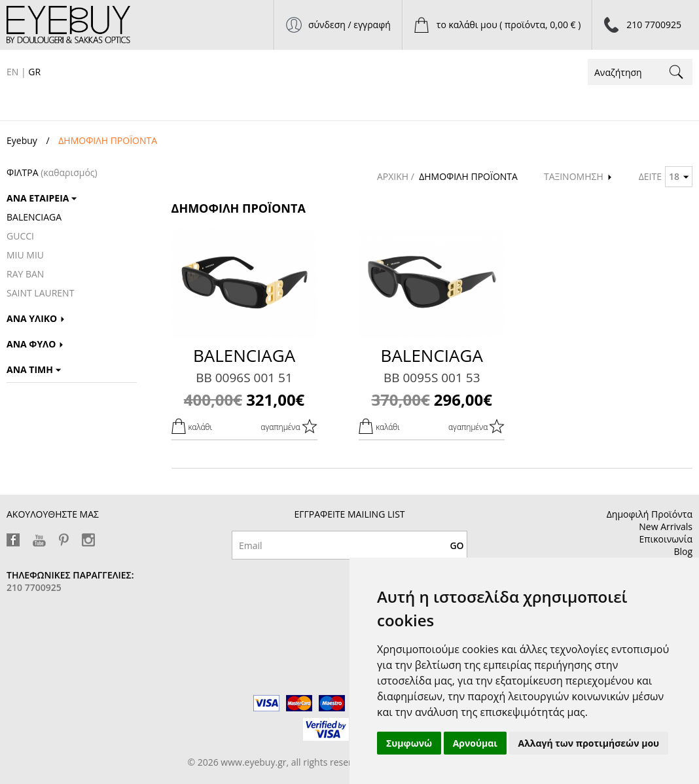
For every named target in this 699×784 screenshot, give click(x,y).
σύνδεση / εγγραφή (349, 24)
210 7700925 (653, 24)
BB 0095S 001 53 (432, 377)
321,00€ (244, 399)
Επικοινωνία (665, 539)
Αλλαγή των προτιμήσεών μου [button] (589, 743)
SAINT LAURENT (40, 293)
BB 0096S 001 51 (244, 377)
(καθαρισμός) (69, 172)
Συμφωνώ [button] (409, 743)
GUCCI (20, 236)
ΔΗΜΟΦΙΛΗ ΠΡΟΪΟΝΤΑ (468, 176)
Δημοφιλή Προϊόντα (649, 514)
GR (34, 71)
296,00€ (431, 399)
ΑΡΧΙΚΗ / (397, 176)
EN (12, 71)
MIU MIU (25, 255)
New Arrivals (665, 526)
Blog (682, 551)
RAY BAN (25, 274)
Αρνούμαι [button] (475, 743)
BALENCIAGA (34, 217)
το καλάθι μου (509, 24)
